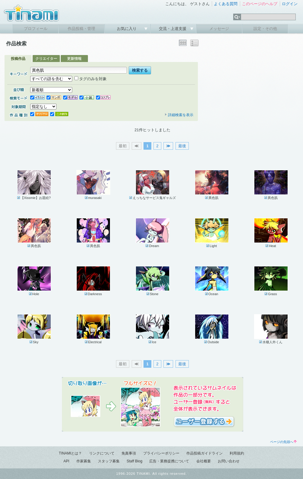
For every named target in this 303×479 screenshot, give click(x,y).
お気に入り (127, 28)
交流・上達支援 (173, 28)
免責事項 (128, 453)
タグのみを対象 (90, 79)
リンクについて (101, 453)
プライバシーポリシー (161, 453)
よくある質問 (225, 4)
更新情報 (74, 59)
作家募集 (83, 461)
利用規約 (237, 453)
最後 (182, 146)
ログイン (290, 4)
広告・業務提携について (169, 461)
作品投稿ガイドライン (204, 453)
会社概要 (203, 461)
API (66, 461)
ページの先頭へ (283, 442)
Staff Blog (134, 461)
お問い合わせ (229, 461)
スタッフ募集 (109, 461)
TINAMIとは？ (70, 453)
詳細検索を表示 (178, 115)
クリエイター (46, 59)
